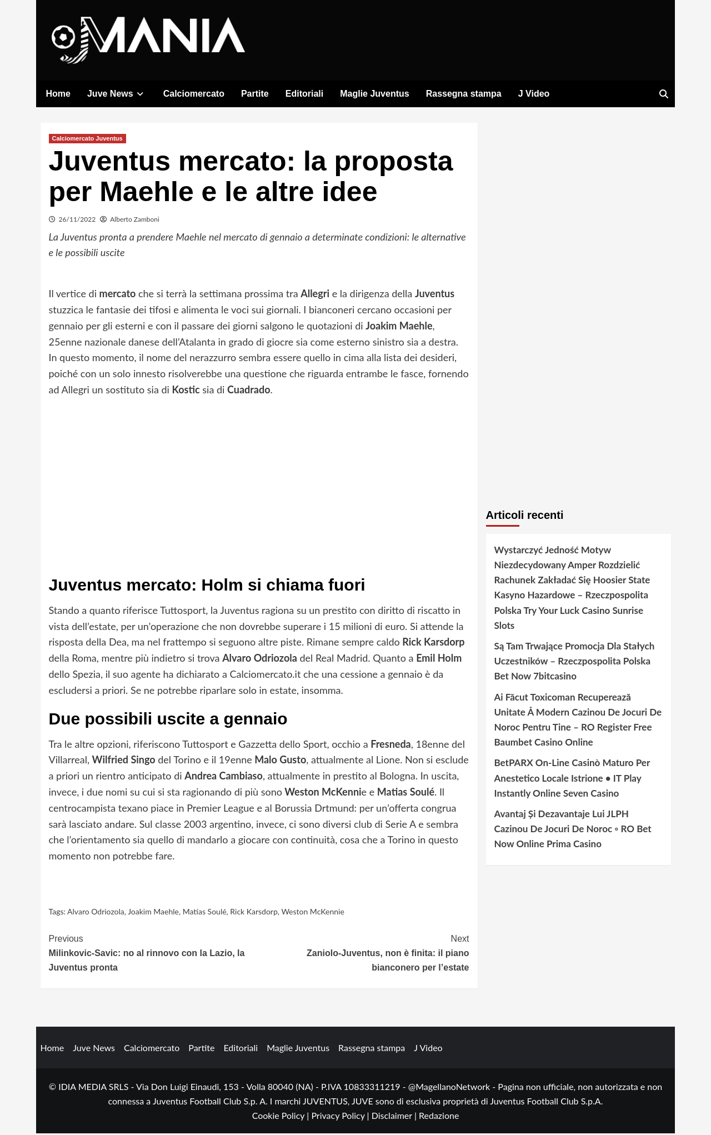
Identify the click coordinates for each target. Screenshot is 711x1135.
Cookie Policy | (282, 1116)
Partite (255, 93)
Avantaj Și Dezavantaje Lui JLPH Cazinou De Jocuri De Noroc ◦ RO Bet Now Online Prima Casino (573, 830)
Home (58, 93)
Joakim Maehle (153, 912)
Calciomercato (193, 93)
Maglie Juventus (374, 93)
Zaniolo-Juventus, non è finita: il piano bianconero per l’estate (364, 953)
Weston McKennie (312, 912)
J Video (534, 93)
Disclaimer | (395, 1116)
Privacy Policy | (341, 1116)
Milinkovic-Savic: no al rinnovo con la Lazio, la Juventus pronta (154, 953)
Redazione (439, 1116)
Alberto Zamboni (134, 220)
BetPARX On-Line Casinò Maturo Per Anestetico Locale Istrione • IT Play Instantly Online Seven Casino (572, 779)
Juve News (117, 93)
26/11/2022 (77, 220)
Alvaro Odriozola (95, 912)
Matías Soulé (205, 912)
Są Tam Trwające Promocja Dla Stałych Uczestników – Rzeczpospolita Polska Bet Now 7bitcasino (574, 662)
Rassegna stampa (464, 93)
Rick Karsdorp (253, 912)
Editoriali (304, 93)
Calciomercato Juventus (87, 139)
